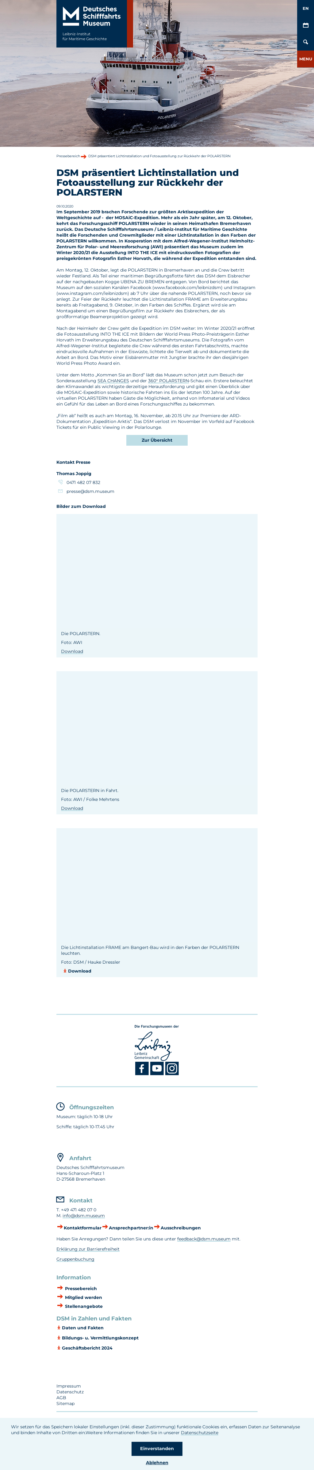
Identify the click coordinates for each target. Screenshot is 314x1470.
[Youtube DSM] (157, 1074)
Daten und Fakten (83, 1328)
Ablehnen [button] (157, 1462)
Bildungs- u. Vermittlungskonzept (100, 1338)
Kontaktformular (82, 1228)
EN (306, 8)
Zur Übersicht (157, 440)
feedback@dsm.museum (204, 1239)
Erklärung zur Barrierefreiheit (88, 1249)
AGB (61, 1397)
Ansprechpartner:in (131, 1228)
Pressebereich (80, 1289)
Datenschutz (70, 1392)
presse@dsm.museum (90, 491)
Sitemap (65, 1403)
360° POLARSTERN (168, 380)
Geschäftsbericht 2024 (87, 1348)
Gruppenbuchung (75, 1259)
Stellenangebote (83, 1306)
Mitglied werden (83, 1298)
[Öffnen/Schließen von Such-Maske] (305, 42)
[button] (305, 59)
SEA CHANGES (113, 380)
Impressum (68, 1386)
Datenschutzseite (199, 1432)
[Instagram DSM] (172, 1074)
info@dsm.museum (84, 1215)
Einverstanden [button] (157, 1448)
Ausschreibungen (181, 1228)
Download (72, 651)
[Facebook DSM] (142, 1074)
